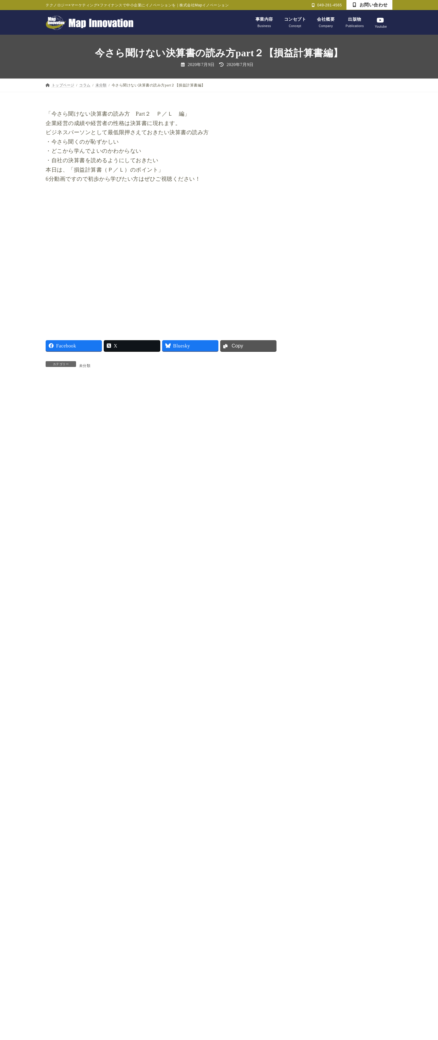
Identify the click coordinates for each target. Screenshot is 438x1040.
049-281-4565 (327, 5)
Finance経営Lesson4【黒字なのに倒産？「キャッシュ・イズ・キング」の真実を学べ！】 (359, 274)
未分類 (85, 366)
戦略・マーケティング (325, 660)
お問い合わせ (370, 4)
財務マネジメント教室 (325, 769)
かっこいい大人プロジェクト (331, 582)
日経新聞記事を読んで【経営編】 (336, 691)
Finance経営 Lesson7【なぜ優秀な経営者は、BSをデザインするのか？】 (359, 160)
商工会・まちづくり (323, 644)
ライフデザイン (318, 629)
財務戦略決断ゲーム (323, 785)
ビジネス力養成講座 (323, 613)
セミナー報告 (316, 598)
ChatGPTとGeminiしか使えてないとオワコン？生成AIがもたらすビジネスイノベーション (359, 313)
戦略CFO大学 (316, 676)
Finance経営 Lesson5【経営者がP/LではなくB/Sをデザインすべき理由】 (359, 234)
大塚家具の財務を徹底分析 (354, 472)
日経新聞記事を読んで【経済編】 (336, 707)
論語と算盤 (314, 754)
